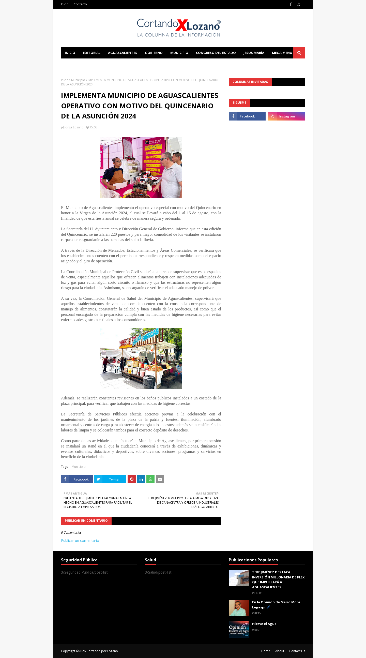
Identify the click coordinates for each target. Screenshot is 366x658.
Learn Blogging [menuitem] (79, 64)
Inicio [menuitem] (70, 52)
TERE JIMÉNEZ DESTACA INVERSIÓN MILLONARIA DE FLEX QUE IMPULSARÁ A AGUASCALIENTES (278, 579)
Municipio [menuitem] (179, 52)
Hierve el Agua (264, 623)
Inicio (65, 4)
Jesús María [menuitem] (253, 52)
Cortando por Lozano (102, 651)
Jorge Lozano (74, 127)
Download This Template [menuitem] (166, 64)
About (279, 651)
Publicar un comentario (80, 540)
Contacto (80, 4)
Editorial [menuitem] (91, 52)
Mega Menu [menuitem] (282, 52)
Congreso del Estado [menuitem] (216, 52)
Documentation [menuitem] (117, 64)
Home (265, 651)
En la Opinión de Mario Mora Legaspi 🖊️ (276, 604)
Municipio (78, 80)
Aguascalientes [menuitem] (122, 52)
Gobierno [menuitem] (154, 52)
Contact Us (297, 651)
